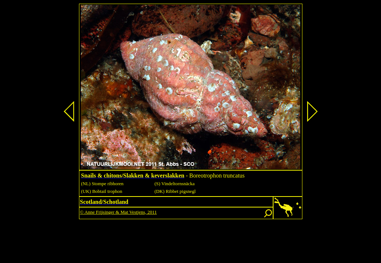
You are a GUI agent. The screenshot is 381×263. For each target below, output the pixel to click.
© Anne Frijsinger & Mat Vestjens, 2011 (118, 212)
